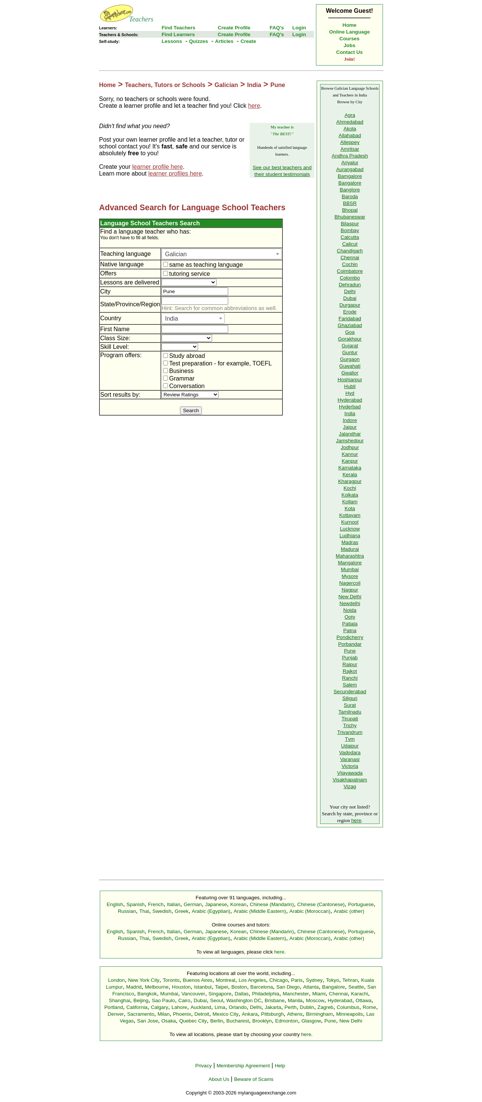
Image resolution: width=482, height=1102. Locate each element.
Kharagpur (350, 481)
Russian (127, 911)
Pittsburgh (272, 1014)
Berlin (216, 1021)
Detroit (201, 1014)
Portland (113, 1007)
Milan (163, 1014)
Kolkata (350, 495)
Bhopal (350, 210)
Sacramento (140, 1014)
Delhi (349, 291)
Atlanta (311, 987)
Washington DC (243, 1000)
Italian (173, 904)
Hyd (349, 393)
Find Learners (178, 34)
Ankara (250, 1014)
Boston (239, 987)
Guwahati (349, 366)
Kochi (349, 488)
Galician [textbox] (176, 254)
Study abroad (184, 356)
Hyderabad (349, 400)
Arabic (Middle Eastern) (259, 911)
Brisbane (275, 1000)
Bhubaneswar (349, 217)
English (115, 904)
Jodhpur (350, 447)
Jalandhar (350, 434)
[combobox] (222, 254)
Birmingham (319, 1014)
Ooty (350, 617)
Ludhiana (350, 535)
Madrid (134, 987)
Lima (220, 1007)
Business (178, 371)
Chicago (278, 980)
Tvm (350, 739)
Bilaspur (350, 223)
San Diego (288, 987)
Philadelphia (265, 994)
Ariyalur (349, 162)
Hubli (349, 386)
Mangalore (350, 563)
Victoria (350, 766)
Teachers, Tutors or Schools (165, 85)
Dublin (307, 1007)
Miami (319, 994)
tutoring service (186, 274)
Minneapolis (349, 1014)
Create (248, 41)
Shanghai (119, 1000)
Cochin (350, 264)
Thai (144, 911)
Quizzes (198, 41)
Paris (296, 980)
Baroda (350, 196)
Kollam (350, 501)
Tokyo (332, 980)
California (136, 1007)
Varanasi (350, 759)
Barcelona (261, 987)
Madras (350, 542)
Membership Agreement (243, 1065)
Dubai (350, 298)
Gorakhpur (350, 339)
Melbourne (157, 987)
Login (299, 28)
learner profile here (157, 167)
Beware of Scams (253, 1079)
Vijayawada (350, 773)
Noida (350, 610)
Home (350, 25)
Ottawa (363, 1000)
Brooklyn (262, 1021)
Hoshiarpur (349, 379)
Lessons (172, 41)
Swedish (162, 911)
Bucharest (237, 1021)
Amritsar (349, 149)
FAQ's (277, 28)
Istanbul (203, 987)
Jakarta (273, 1007)
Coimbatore (350, 271)
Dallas (242, 994)
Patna (350, 630)
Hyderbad (350, 407)
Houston (181, 987)
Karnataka (350, 468)
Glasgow (311, 1021)
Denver (116, 1014)
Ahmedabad (349, 122)
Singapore (220, 994)
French (155, 904)
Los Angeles (252, 980)
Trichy (350, 725)
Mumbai (349, 569)
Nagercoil (349, 583)
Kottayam (349, 515)
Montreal (225, 980)
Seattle (356, 987)
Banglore (350, 190)
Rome (369, 1007)
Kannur (350, 454)
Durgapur (349, 305)
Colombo (350, 278)
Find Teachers (178, 28)
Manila (295, 1000)
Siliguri (349, 698)
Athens (295, 1014)
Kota (350, 508)
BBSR (350, 203)
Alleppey (349, 142)
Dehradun (350, 284)
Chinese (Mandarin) (272, 904)
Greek (181, 911)
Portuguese (361, 904)
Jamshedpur (349, 440)
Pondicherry (349, 637)
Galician (226, 85)
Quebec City (193, 1021)
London (116, 980)
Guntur (350, 352)
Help (280, 1065)
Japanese (216, 904)
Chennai (349, 257)
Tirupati (350, 718)
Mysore (350, 576)
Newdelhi (350, 603)
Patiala (350, 624)
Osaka (168, 1021)
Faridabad (350, 318)
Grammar (179, 378)
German (193, 904)
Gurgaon (350, 359)
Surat (350, 705)
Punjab (350, 657)
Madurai (350, 549)
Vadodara (350, 752)
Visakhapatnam (350, 780)
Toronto (171, 980)
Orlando (237, 1007)
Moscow (315, 1000)
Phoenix (182, 1014)
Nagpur (350, 590)
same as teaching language (203, 264)
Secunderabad (350, 691)
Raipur (349, 664)
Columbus (348, 1007)
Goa (349, 332)
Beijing (140, 1000)
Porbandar (350, 644)
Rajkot (350, 671)
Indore (350, 420)
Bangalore (350, 183)
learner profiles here (175, 173)
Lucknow (350, 529)
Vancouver (193, 994)
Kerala (350, 474)
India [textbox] (171, 318)
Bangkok (147, 994)
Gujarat (350, 345)
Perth (291, 1007)
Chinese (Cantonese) (321, 904)
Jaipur (350, 427)
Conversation (183, 386)
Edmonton (286, 1021)
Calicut (350, 244)
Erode (350, 312)
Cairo (184, 1000)
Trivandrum (350, 732)
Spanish (136, 904)
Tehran (350, 980)
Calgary (159, 1007)
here (254, 105)
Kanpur (350, 461)
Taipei (221, 987)
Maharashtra (350, 556)
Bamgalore (350, 176)
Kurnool (349, 522)
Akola (349, 128)
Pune (277, 85)
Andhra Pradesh (350, 156)
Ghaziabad (350, 325)
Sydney (314, 980)
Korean (238, 904)
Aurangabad (350, 169)
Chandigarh (350, 251)
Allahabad (350, 135)
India (254, 85)
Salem (350, 685)
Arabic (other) (349, 911)
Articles (224, 41)
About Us (219, 1079)
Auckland (201, 1007)
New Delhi (350, 596)
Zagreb (325, 1007)
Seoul (216, 1000)
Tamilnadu (350, 712)
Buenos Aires (198, 980)
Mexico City (225, 1014)
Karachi (359, 994)
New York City (143, 980)
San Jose (147, 1021)
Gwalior (349, 373)
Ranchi (350, 678)
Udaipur (350, 746)
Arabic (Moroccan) (310, 911)
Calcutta (350, 237)
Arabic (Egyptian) (211, 911)
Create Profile (234, 28)
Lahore (179, 1007)
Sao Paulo (163, 1000)
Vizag (349, 786)
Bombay (350, 230)
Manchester (296, 994)
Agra (350, 115)
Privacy (203, 1065)
